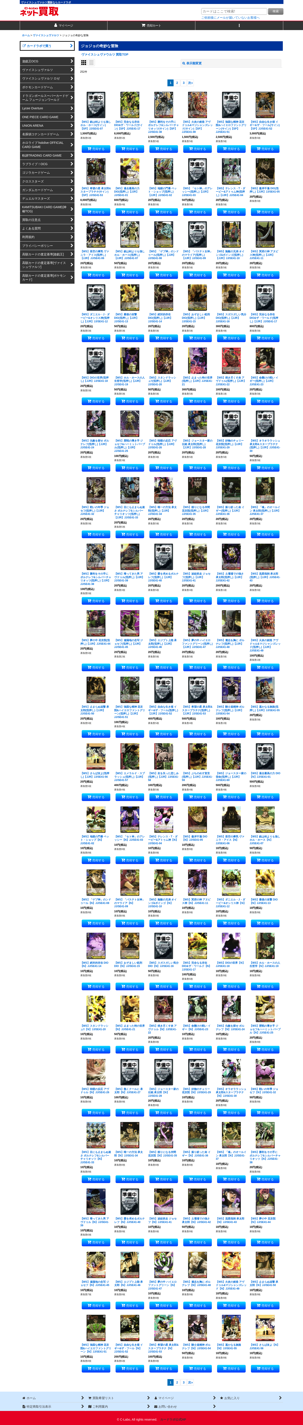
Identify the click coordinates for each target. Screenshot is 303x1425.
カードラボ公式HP (173, 1419)
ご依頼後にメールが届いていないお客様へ (230, 17)
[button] (239, 25)
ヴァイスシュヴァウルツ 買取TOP (105, 54)
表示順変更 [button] (192, 63)
